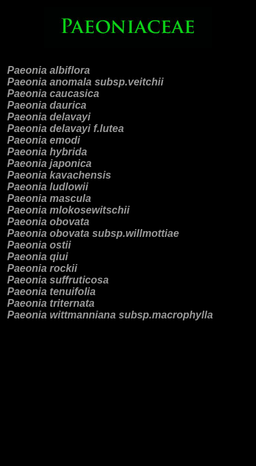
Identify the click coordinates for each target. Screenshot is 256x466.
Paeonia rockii (42, 268)
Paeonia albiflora (48, 70)
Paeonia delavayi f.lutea (65, 128)
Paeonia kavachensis (59, 175)
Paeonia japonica (49, 163)
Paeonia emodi (43, 140)
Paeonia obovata (48, 221)
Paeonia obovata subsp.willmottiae (93, 233)
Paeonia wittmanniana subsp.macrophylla (110, 314)
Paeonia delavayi (49, 116)
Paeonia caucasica (53, 93)
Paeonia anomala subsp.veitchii (85, 81)
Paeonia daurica (47, 105)
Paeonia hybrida (47, 151)
